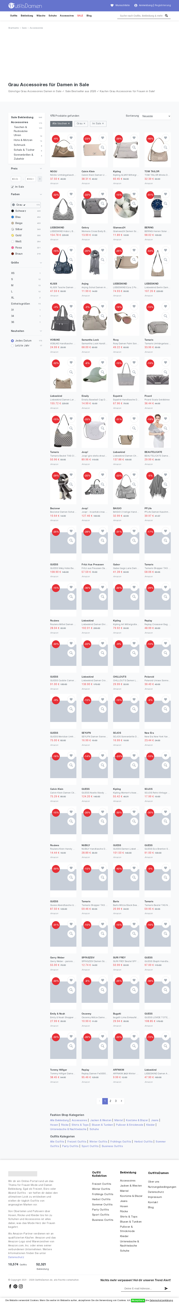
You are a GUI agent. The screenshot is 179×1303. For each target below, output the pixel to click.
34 (12, 316)
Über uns (153, 1182)
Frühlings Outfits (120, 1142)
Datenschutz (16, 1257)
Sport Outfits (90, 1146)
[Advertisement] (89, 56)
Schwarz (20, 211)
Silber (19, 229)
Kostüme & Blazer (137, 1120)
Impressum (155, 1197)
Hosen (54, 1125)
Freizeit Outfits (77, 1142)
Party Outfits (70, 1146)
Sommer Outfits (102, 1205)
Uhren (17, 135)
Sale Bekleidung (22, 117)
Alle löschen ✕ (61, 124)
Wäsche (41, 16)
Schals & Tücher (24, 150)
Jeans (154, 1120)
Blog (89, 16)
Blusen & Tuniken (102, 1125)
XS (13, 273)
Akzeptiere (138, 1300)
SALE (80, 16)
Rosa (18, 248)
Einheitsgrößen (20, 304)
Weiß (18, 241)
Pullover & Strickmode (129, 1125)
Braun (19, 254)
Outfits (13, 16)
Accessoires (67, 16)
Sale (24, 28)
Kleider (150, 1125)
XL (12, 298)
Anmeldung (145, 5)
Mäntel (118, 1120)
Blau (18, 217)
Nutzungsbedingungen (162, 1187)
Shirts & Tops (80, 1125)
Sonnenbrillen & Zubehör (23, 157)
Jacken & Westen (100, 1120)
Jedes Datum (23, 341)
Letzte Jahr (22, 346)
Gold (18, 235)
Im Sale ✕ (98, 124)
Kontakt (153, 1202)
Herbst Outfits (143, 1142)
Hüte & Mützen (23, 140)
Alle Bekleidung (59, 1120)
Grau (21, 205)
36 (12, 322)
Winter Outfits (98, 1142)
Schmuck (19, 145)
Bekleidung (27, 16)
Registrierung (163, 5)
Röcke (65, 1125)
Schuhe (53, 16)
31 (12, 310)
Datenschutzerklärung (161, 1300)
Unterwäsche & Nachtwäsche (68, 1129)
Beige (18, 223)
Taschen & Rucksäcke (21, 129)
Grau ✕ (81, 124)
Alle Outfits (57, 1142)
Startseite (13, 28)
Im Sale (19, 187)
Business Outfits (112, 1146)
